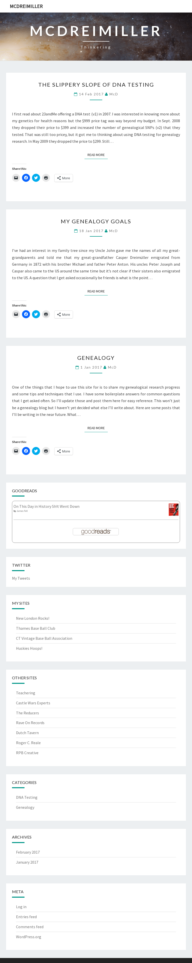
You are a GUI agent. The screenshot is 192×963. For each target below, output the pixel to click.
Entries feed (26, 916)
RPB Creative (27, 752)
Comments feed (30, 926)
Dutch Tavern (27, 732)
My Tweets (21, 578)
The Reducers (27, 712)
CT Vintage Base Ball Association (44, 638)
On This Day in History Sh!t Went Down (47, 506)
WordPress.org (28, 936)
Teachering (25, 692)
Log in (21, 906)
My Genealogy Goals (96, 221)
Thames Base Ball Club (35, 628)
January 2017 (27, 862)
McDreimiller (26, 6)
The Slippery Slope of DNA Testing (96, 84)
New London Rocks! (32, 618)
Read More (98, 154)
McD (114, 94)
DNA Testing (27, 797)
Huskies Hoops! (29, 648)
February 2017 (28, 852)
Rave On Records (30, 722)
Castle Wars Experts (33, 702)
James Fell (22, 511)
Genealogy (96, 357)
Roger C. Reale (28, 742)
